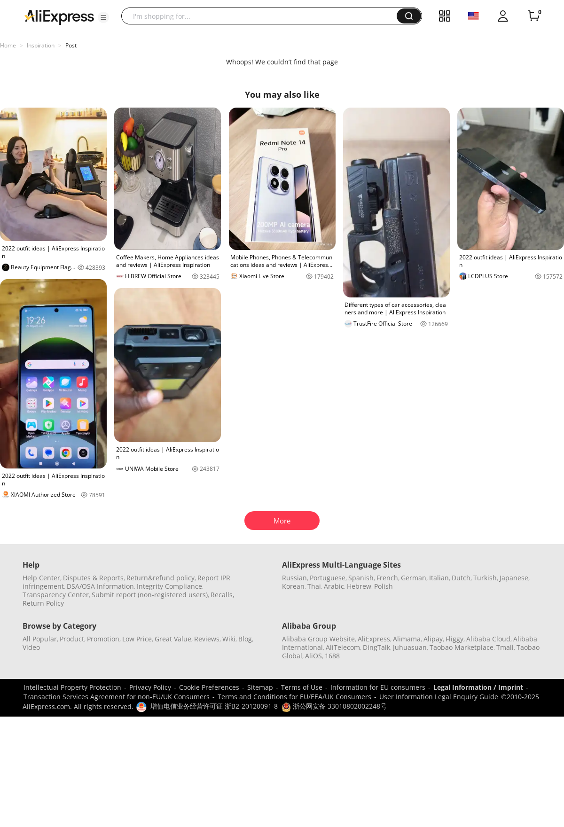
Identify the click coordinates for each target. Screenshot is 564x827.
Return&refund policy (160, 577)
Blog (245, 638)
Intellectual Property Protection (72, 687)
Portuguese (327, 577)
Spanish (361, 577)
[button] (103, 17)
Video (31, 647)
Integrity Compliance (169, 586)
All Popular (40, 638)
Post (71, 45)
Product (72, 638)
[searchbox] (262, 16)
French (387, 577)
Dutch (461, 577)
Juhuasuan (410, 647)
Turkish (485, 577)
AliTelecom (343, 647)
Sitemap (260, 687)
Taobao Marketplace (462, 647)
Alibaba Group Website (318, 638)
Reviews (206, 638)
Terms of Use (301, 687)
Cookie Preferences (209, 687)
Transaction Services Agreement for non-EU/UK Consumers (117, 696)
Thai (314, 586)
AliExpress (374, 638)
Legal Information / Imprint (478, 687)
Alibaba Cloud (488, 638)
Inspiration (41, 45)
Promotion (103, 638)
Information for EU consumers (377, 687)
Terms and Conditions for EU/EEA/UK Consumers (294, 696)
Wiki (228, 638)
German (413, 577)
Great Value (173, 638)
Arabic (334, 586)
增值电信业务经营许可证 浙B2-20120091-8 (214, 706)
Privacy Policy (150, 687)
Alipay (433, 638)
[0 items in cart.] (533, 15)
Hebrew (359, 586)
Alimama (407, 638)
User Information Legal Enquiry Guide (438, 696)
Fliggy (454, 638)
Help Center (41, 577)
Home (8, 45)
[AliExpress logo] (59, 16)
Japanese (514, 577)
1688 (332, 655)
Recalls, (223, 594)
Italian (439, 577)
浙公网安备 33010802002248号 (334, 706)
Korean (293, 586)
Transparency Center (56, 594)
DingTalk (376, 647)
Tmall (505, 647)
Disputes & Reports (93, 577)
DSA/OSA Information (100, 586)
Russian (294, 577)
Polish (383, 586)
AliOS (313, 655)
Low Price (137, 638)
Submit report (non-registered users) (150, 594)
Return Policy (43, 603)
